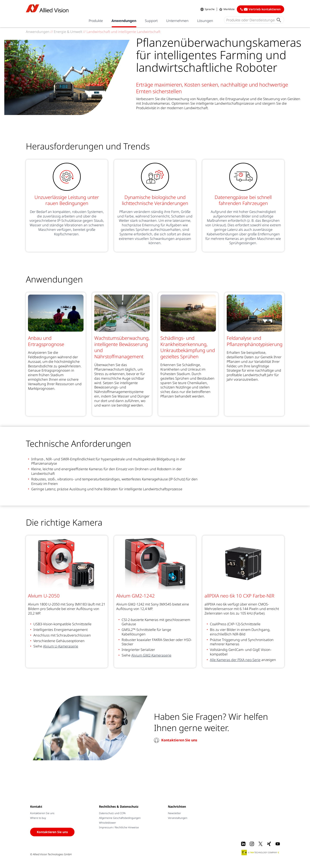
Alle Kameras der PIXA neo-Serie (235, 659)
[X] (260, 844)
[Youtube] (278, 844)
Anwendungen (124, 20)
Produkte (96, 20)
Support (151, 20)
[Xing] (269, 844)
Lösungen (205, 20)
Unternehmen (177, 20)
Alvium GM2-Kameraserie (151, 655)
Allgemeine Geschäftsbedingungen (120, 818)
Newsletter (174, 813)
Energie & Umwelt (68, 31)
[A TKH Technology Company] (260, 852)
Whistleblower (107, 822)
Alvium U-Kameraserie (60, 646)
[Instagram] (252, 844)
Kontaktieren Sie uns (179, 740)
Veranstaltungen (177, 818)
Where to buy (38, 818)
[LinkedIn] (243, 844)
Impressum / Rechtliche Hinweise (119, 827)
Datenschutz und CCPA (112, 813)
